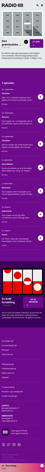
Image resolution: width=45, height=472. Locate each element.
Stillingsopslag (8, 364)
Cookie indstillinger (10, 396)
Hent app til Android (19, 433)
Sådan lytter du (8, 373)
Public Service (7, 354)
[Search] (32, 5)
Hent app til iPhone (19, 431)
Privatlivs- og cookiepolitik (12, 391)
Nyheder (5, 377)
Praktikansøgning (9, 368)
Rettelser (5, 350)
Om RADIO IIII (7, 341)
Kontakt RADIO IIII (9, 345)
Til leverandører (8, 387)
